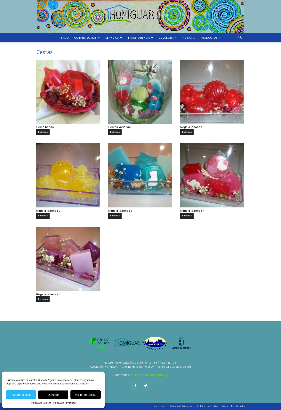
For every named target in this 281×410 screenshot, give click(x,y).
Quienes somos (87, 37)
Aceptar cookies (21, 394)
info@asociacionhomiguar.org (149, 375)
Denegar (53, 394)
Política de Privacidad (64, 403)
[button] (240, 37)
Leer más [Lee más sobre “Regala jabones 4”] (187, 215)
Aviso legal (160, 406)
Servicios (113, 37)
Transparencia (140, 37)
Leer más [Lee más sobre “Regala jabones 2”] (43, 215)
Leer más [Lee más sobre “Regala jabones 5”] (43, 299)
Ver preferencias (85, 394)
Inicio (64, 37)
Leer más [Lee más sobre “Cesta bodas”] (43, 132)
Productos (210, 37)
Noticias (188, 37)
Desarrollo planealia (233, 406)
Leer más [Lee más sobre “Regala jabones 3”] (115, 215)
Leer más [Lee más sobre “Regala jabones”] (187, 132)
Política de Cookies (41, 403)
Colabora (168, 37)
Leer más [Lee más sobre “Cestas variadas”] (115, 132)
